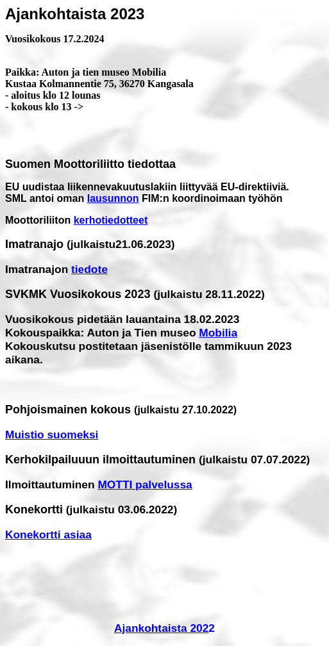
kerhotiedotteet (111, 220)
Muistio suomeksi (51, 434)
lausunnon (113, 198)
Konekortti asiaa (48, 534)
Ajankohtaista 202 (161, 628)
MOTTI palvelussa (144, 484)
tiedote (89, 269)
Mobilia (218, 332)
